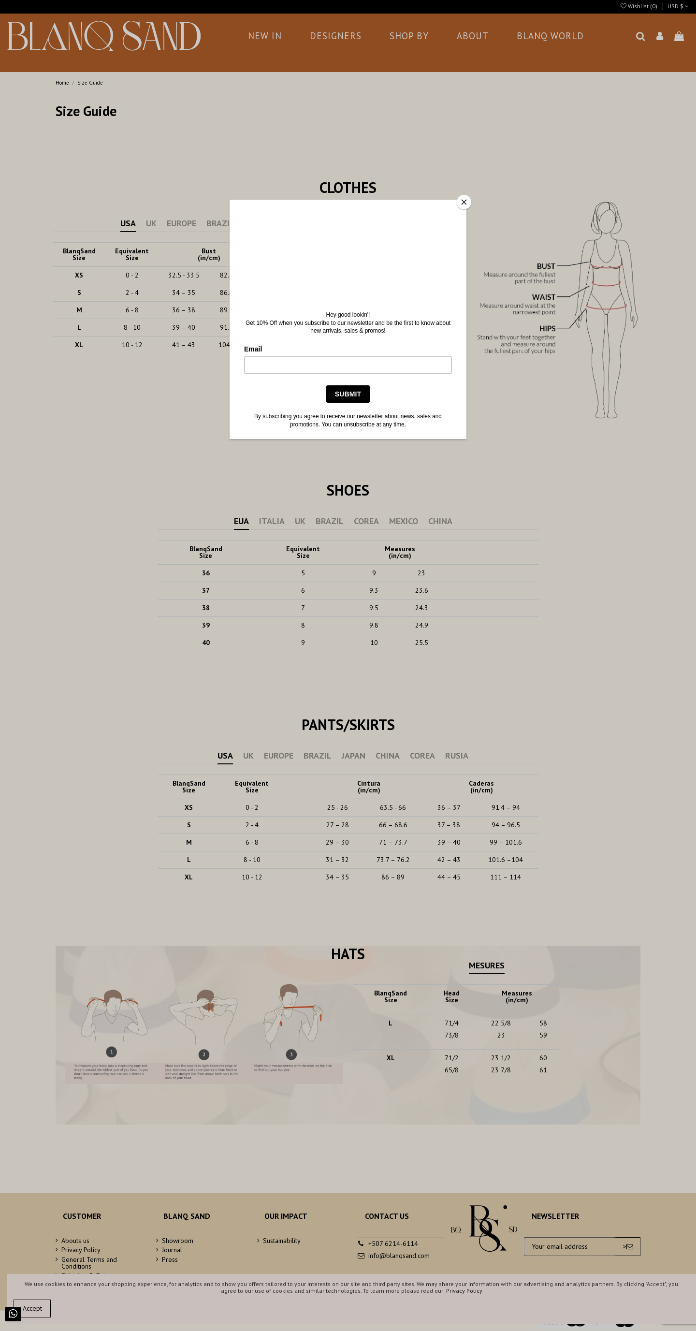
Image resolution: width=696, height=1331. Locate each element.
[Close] (464, 202)
